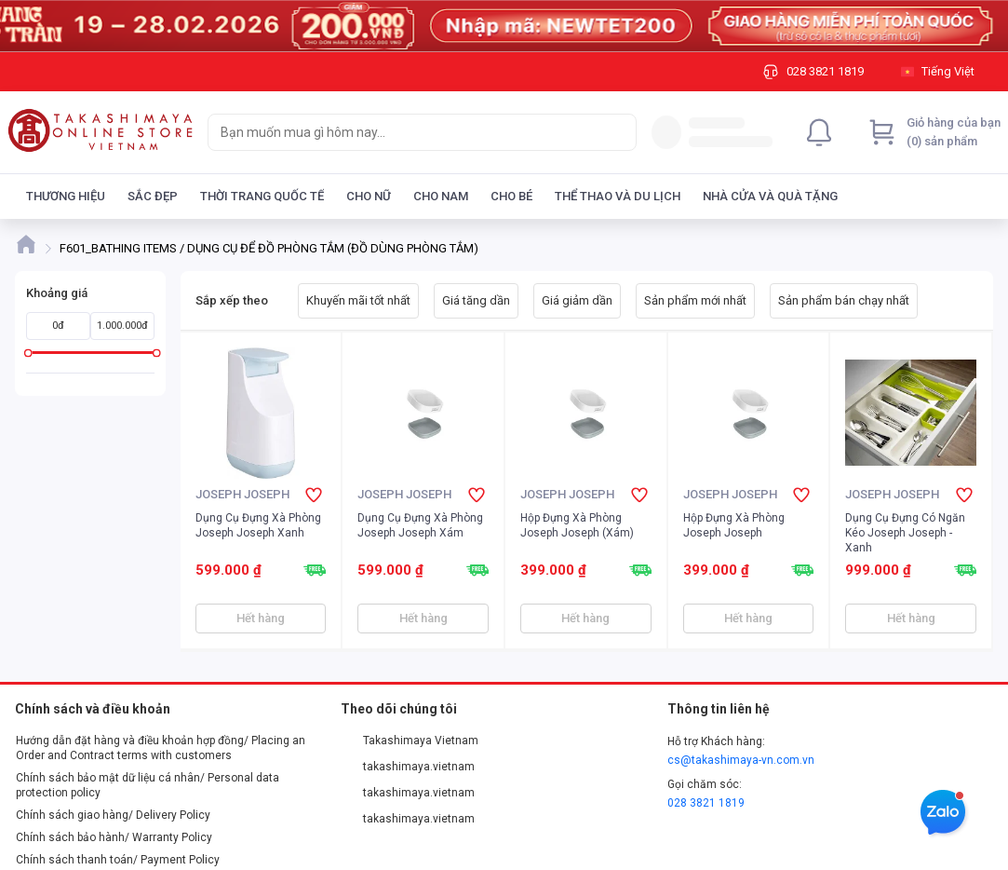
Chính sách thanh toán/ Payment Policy (118, 859)
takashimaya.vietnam (408, 766)
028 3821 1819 (706, 802)
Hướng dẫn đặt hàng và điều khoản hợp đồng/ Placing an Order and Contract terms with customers (160, 748)
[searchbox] (405, 132)
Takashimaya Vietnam (409, 740)
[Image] (504, 26)
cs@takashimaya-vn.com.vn (740, 760)
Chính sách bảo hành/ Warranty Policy (114, 837)
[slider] (28, 352)
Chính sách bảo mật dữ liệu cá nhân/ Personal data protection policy (147, 785)
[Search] (618, 132)
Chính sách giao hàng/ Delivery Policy (113, 815)
